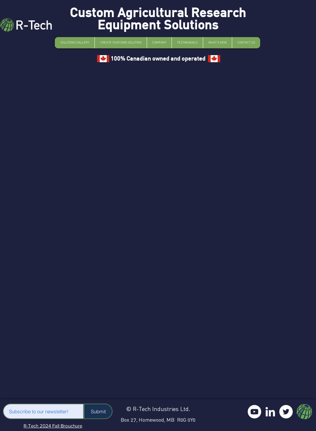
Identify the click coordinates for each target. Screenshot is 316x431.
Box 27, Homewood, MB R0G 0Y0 (158, 419)
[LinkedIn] (270, 411)
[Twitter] (286, 411)
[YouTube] (254, 411)
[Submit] (98, 411)
